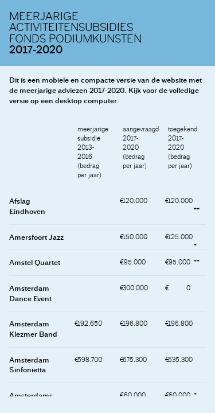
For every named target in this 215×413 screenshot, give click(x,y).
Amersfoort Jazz (36, 237)
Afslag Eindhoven (27, 206)
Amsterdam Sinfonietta (29, 365)
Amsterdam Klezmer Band (33, 329)
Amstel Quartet (34, 262)
